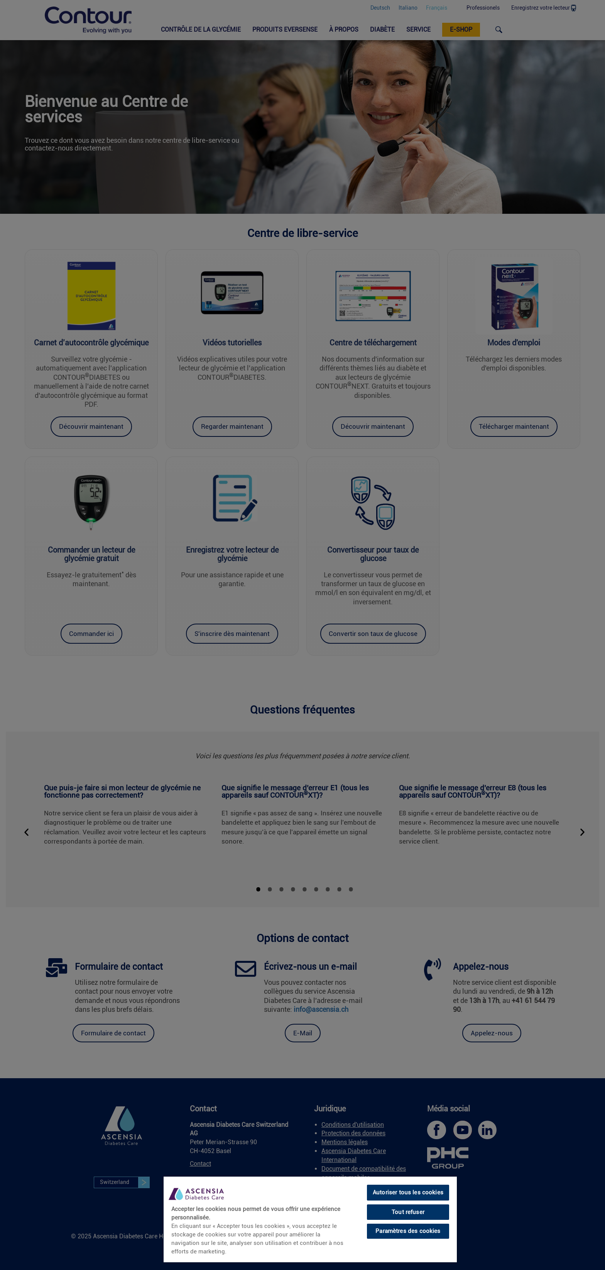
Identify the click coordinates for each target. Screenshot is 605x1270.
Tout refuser (408, 1212)
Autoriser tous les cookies (408, 1192)
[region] (310, 1219)
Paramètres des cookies (407, 1231)
